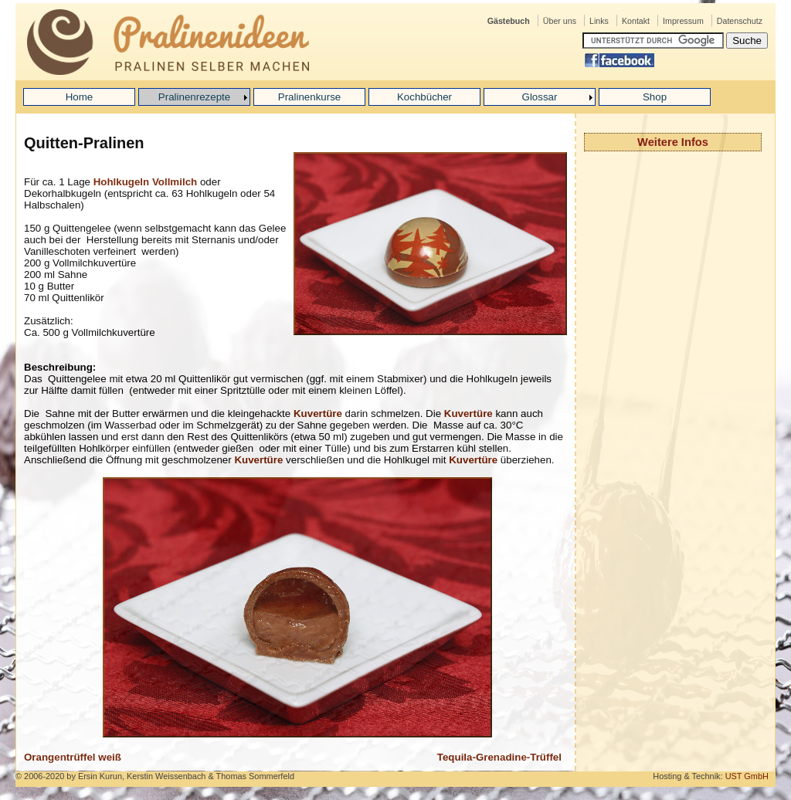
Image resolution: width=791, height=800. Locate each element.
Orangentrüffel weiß (72, 757)
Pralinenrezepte (194, 97)
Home (79, 97)
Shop (655, 97)
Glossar (540, 97)
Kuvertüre (318, 413)
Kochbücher (424, 97)
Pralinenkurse (309, 97)
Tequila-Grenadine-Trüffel (499, 757)
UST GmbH (747, 776)
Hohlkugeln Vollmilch (145, 182)
